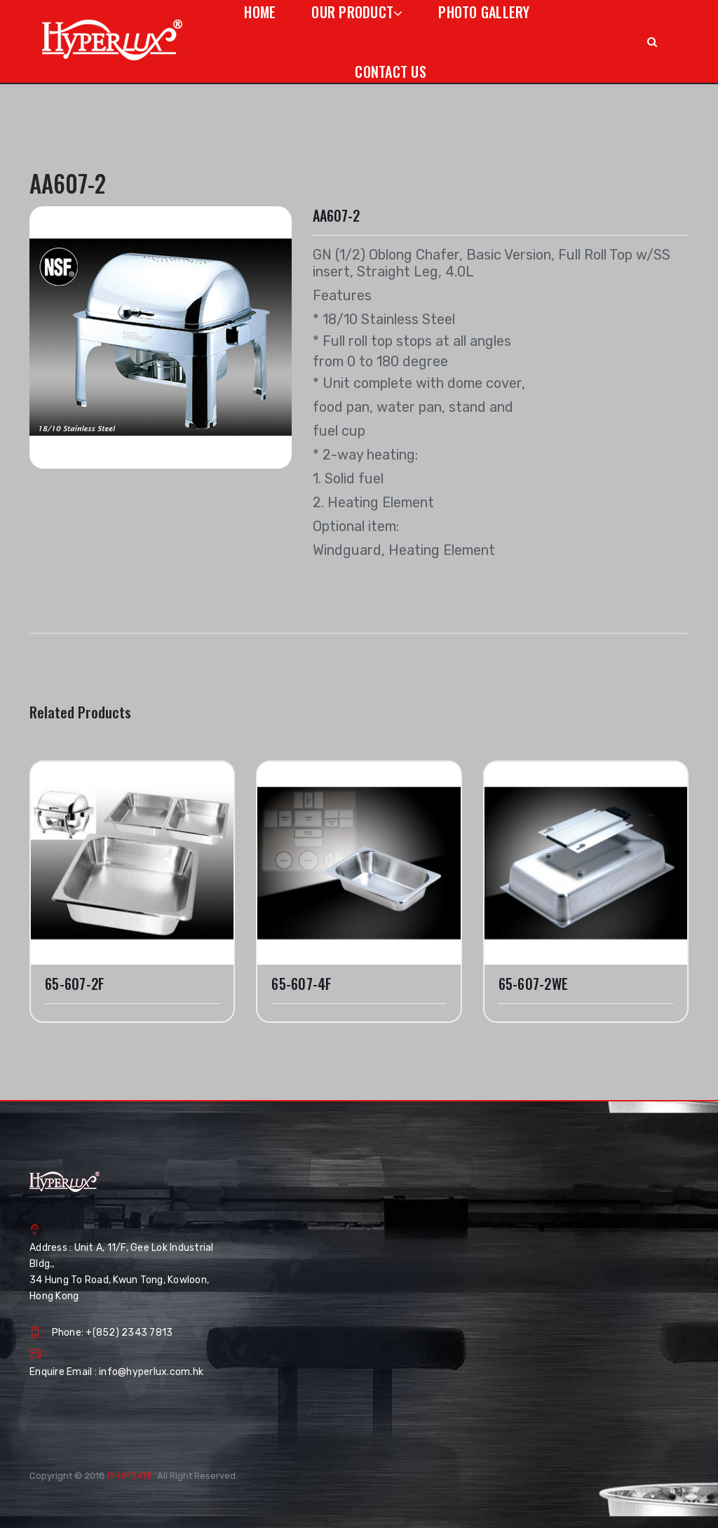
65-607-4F (301, 983)
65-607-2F (74, 983)
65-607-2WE (534, 983)
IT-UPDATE (130, 1475)
